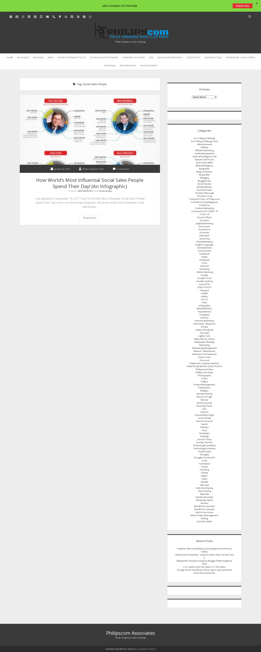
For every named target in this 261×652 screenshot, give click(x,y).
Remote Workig (204, 393)
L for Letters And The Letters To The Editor (204, 566)
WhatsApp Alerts (204, 500)
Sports (204, 424)
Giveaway (204, 268)
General (204, 265)
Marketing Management (204, 348)
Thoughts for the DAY (204, 457)
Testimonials (204, 451)
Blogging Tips (204, 180)
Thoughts (204, 454)
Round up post (204, 402)
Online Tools (204, 357)
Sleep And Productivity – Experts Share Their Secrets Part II (204, 556)
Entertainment (204, 247)
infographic (204, 305)
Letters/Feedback (204, 329)
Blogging (23, 57)
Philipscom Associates (130, 633)
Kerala (204, 326)
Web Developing (204, 487)
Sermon (204, 411)
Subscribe (242, 6)
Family (204, 256)
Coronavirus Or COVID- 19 (204, 211)
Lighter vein (204, 335)
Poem (204, 378)
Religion (38, 57)
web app (204, 484)
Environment (204, 250)
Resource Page (204, 396)
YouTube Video (204, 521)
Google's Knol (204, 278)
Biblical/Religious (204, 165)
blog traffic (204, 174)
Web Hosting (204, 491)
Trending (204, 469)
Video (204, 478)
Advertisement (204, 144)
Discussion (204, 226)
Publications (204, 387)
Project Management (204, 384)
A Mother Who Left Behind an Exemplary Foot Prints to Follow (204, 550)
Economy (204, 232)
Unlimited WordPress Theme (119, 648)
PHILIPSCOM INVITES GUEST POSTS (204, 366)
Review (204, 399)
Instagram (204, 314)
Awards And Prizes (204, 159)
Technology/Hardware (204, 445)
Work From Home (204, 512)
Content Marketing (204, 208)
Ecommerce (204, 229)
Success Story (204, 439)
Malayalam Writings (170, 57)
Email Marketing (204, 241)
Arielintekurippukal (204, 153)
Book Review (204, 183)
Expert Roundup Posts (72, 57)
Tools (204, 460)
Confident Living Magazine (204, 202)
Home (10, 57)
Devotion (204, 220)
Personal (110, 65)
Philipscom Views (204, 372)
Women (204, 503)
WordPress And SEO (204, 506)
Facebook (204, 253)
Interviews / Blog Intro (240, 57)
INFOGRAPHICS (128, 65)
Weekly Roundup (204, 497)
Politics (204, 381)
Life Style (204, 332)
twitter (204, 475)
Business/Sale (213, 57)
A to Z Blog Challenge (204, 138)
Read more (92, 218)
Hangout (204, 290)
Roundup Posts (204, 405)
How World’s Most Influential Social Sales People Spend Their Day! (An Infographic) (90, 130)
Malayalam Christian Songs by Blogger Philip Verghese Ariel (204, 562)
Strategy (204, 436)
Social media (105, 190)
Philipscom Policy (204, 369)
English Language (204, 244)
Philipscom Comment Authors (204, 363)
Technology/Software (104, 57)
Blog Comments (204, 171)
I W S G (204, 299)
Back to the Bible (204, 162)
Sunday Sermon (204, 442)
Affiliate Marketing (204, 150)
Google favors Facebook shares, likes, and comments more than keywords (204, 571)
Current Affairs (204, 217)
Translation (204, 463)
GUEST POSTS (204, 287)
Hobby (204, 296)
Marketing (204, 345)
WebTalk (204, 494)
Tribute (204, 472)
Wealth (204, 481)
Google (204, 275)
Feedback (204, 259)
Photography (148, 65)
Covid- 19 (204, 214)
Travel (204, 466)
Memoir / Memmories (204, 351)
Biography (204, 168)
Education (204, 235)
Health (204, 293)
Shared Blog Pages (204, 414)
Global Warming (204, 272)
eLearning (204, 238)
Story (204, 430)
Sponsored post (204, 421)
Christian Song (204, 196)
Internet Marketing (204, 320)
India (51, 57)
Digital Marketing (204, 223)
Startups (204, 427)
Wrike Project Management (204, 515)
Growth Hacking (204, 281)
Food (204, 262)
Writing (204, 518)
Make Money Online (204, 338)
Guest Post (194, 57)
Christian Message (204, 192)
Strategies (204, 433)
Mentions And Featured (204, 354)
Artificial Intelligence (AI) (204, 156)
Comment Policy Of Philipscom (204, 199)
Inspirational (204, 311)
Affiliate (204, 147)
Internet (204, 317)
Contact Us (204, 205)
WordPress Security (204, 509)
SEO (151, 57)
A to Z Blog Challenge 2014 (204, 141)
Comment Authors (133, 57)
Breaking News (204, 186)
